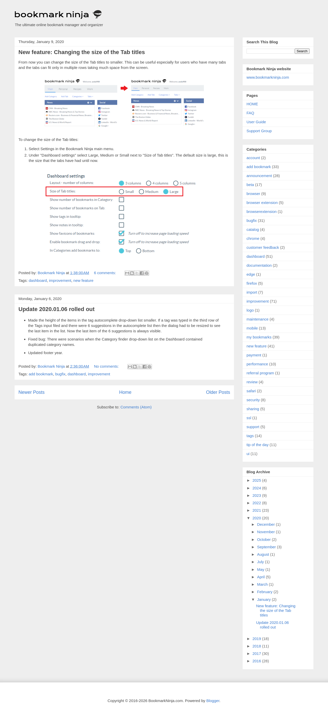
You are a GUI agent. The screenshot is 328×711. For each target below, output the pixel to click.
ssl (249, 418)
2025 (257, 480)
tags (250, 436)
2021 (257, 510)
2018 (257, 646)
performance (257, 364)
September (267, 547)
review (252, 382)
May (261, 569)
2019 (257, 638)
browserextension (262, 211)
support (253, 427)
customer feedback (263, 247)
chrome (253, 238)
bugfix (60, 374)
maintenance (258, 319)
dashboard (38, 280)
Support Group (259, 131)
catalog (253, 229)
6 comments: (105, 273)
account (253, 158)
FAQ (250, 113)
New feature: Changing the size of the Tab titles (81, 52)
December (266, 524)
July (261, 562)
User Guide (256, 122)
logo (250, 310)
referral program (260, 373)
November (266, 532)
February (265, 592)
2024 (257, 488)
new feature (83, 280)
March (263, 584)
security (253, 400)
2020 (257, 518)
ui (248, 453)
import (252, 292)
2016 (257, 661)
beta (250, 184)
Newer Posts (31, 392)
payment (254, 355)
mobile (252, 328)
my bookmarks (259, 337)
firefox (252, 283)
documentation (259, 265)
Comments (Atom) (136, 407)
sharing (253, 409)
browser (253, 193)
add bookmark (41, 374)
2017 (257, 653)
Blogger (212, 700)
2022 (257, 503)
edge (251, 274)
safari (251, 391)
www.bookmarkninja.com (268, 77)
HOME (252, 104)
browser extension (262, 202)
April (261, 577)
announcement (259, 175)
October (264, 539)
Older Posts (218, 392)
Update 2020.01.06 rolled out (56, 309)
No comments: (107, 366)
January (264, 599)
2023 (257, 495)
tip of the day (258, 444)
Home (125, 392)
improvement (60, 280)
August (263, 554)
